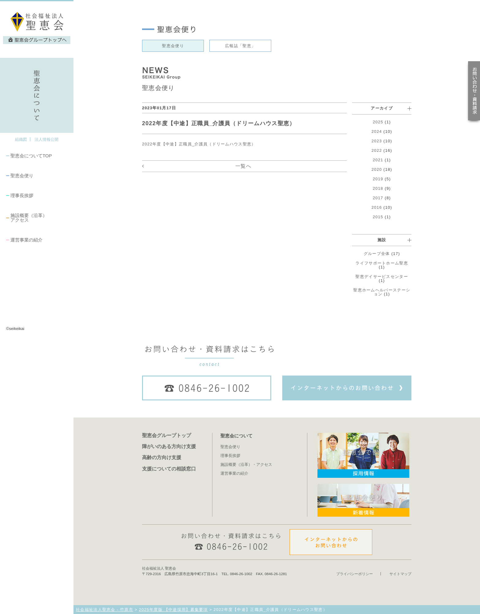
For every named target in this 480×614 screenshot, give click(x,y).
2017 (378, 198)
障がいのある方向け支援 (169, 446)
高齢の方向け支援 (161, 457)
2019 (378, 179)
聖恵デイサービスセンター (381, 276)
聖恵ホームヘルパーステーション (381, 292)
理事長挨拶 (21, 195)
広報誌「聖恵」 (240, 45)
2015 (378, 217)
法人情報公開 (46, 139)
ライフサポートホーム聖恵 (381, 263)
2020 (377, 169)
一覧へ (243, 166)
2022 (377, 150)
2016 (377, 207)
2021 (378, 160)
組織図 (21, 139)
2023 (377, 141)
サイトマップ (400, 574)
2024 (377, 131)
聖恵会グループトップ (166, 435)
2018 (378, 188)
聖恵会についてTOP (31, 155)
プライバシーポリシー (354, 574)
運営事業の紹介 (26, 239)
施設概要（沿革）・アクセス (246, 464)
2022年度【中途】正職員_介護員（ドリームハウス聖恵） (199, 144)
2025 (378, 122)
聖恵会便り (21, 175)
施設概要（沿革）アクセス (28, 218)
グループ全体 (377, 253)
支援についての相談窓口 (169, 468)
